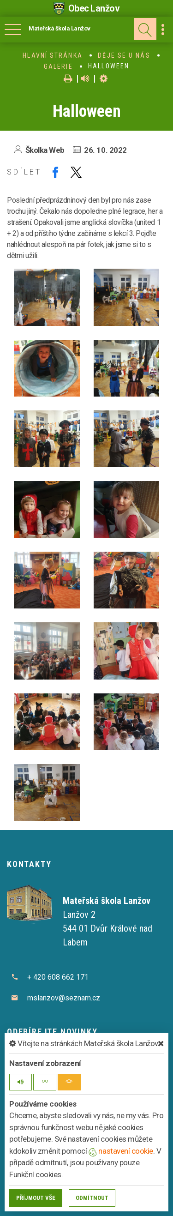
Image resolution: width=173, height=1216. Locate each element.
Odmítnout (92, 1197)
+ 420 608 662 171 (58, 977)
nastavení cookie (121, 1151)
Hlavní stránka (52, 55)
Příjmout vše (35, 1197)
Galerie (58, 66)
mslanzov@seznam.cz (63, 997)
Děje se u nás (124, 55)
